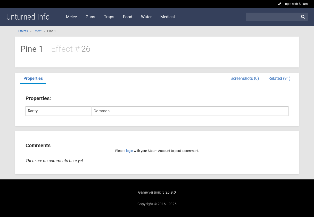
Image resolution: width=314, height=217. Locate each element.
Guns (90, 16)
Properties (33, 78)
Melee (71, 16)
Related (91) (279, 78)
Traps (109, 16)
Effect (38, 31)
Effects (23, 31)
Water (146, 16)
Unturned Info (28, 17)
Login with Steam (296, 4)
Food (127, 16)
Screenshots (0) (244, 78)
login (129, 151)
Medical (167, 16)
